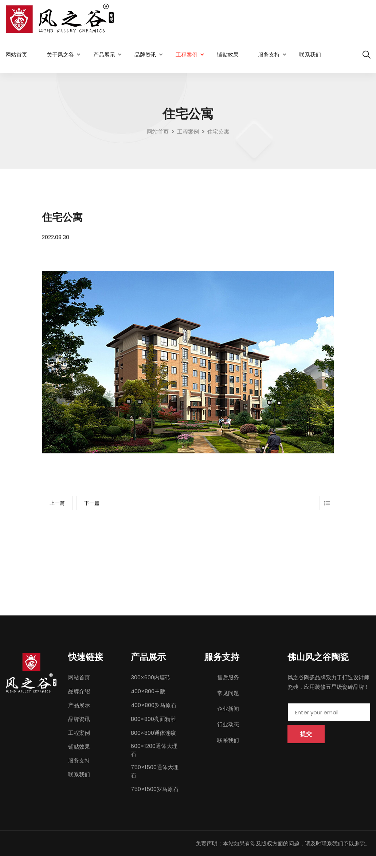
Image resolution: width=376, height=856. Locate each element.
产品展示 (104, 54)
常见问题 (228, 693)
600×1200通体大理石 (154, 750)
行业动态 (228, 724)
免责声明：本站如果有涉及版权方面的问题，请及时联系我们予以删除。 (283, 843)
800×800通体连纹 (153, 733)
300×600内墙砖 (151, 677)
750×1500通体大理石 (155, 771)
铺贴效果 (228, 54)
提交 (306, 734)
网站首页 (16, 54)
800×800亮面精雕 (153, 719)
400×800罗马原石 (153, 705)
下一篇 (91, 503)
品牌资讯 (145, 54)
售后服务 (228, 677)
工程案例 (186, 54)
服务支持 (269, 54)
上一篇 (57, 503)
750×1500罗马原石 (155, 789)
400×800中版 (148, 691)
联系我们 (310, 54)
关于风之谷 (60, 54)
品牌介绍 (79, 691)
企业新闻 (228, 709)
